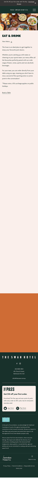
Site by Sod (19, 468)
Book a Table (6, 93)
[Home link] (19, 9)
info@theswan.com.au (19, 378)
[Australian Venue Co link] (6, 457)
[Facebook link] (16, 363)
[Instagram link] (20, 363)
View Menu (7, 42)
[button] (34, 10)
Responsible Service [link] (29, 466)
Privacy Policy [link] (6, 466)
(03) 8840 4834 (19, 369)
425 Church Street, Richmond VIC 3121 (19, 373)
